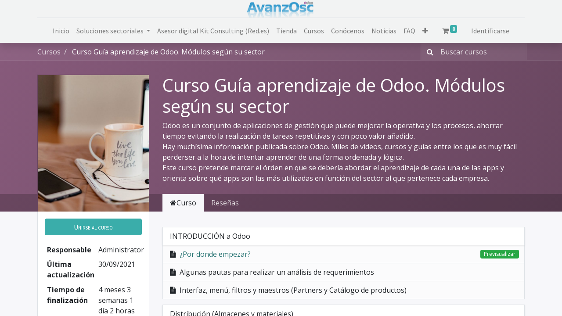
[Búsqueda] (428, 51)
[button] (425, 31)
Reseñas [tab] (225, 203)
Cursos (49, 52)
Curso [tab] (183, 203)
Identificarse (490, 30)
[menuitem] (61, 31)
